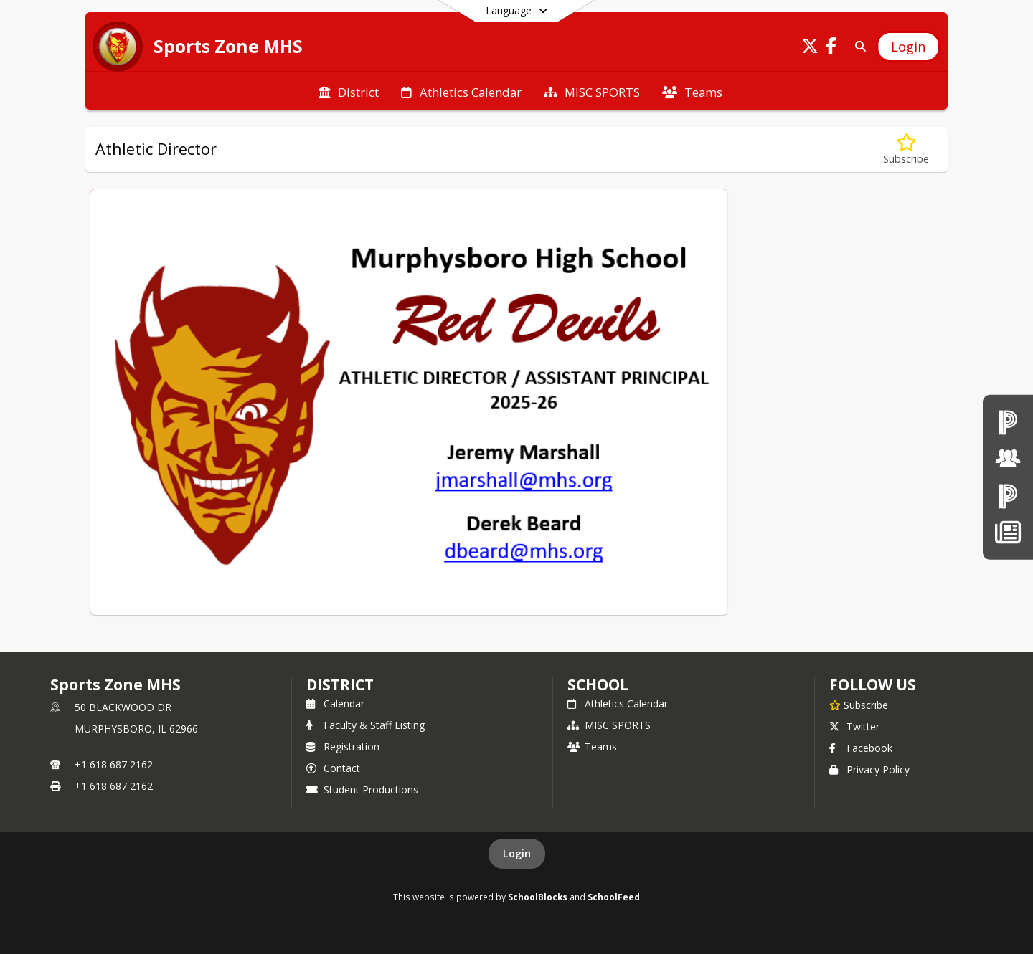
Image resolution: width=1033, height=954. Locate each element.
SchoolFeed (614, 896)
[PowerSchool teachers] (1008, 421)
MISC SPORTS (609, 725)
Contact (333, 768)
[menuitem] (348, 91)
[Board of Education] (1008, 458)
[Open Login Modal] (908, 46)
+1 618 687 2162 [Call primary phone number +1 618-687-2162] (114, 764)
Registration (342, 746)
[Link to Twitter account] (810, 48)
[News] (1007, 532)
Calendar (335, 703)
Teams (592, 746)
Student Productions (362, 789)
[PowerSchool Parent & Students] (1008, 495)
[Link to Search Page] (857, 46)
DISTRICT (340, 684)
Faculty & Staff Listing (365, 725)
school (597, 684)
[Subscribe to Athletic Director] (906, 149)
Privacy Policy (869, 769)
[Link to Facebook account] (831, 48)
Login (517, 853)
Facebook (860, 748)
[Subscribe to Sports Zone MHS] (858, 704)
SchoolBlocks (537, 896)
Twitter (854, 726)
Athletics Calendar (617, 703)
